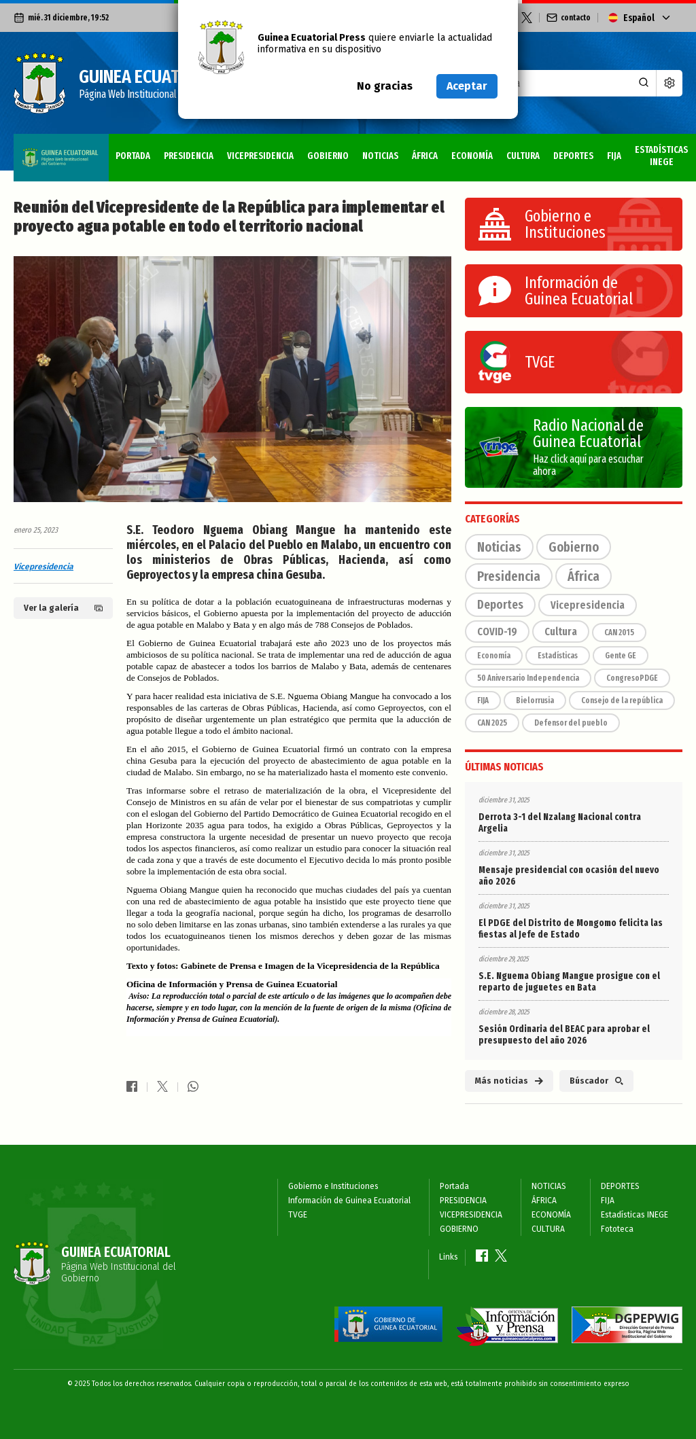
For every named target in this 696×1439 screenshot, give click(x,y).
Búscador (596, 1081)
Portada (37, 150)
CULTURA (430, 150)
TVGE (297, 1215)
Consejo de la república (622, 700)
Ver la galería (63, 608)
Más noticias (509, 1081)
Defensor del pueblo (571, 723)
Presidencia (508, 576)
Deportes (500, 604)
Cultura (560, 631)
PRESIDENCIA (94, 150)
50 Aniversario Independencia (528, 678)
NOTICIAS (286, 150)
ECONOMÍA (379, 150)
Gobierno (574, 547)
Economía (493, 655)
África (583, 576)
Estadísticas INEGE (581, 150)
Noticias (499, 547)
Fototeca (656, 150)
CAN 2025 (492, 723)
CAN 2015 (619, 632)
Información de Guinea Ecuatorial (349, 1200)
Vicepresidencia (43, 566)
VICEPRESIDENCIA (166, 150)
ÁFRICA (331, 150)
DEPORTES (480, 150)
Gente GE (620, 655)
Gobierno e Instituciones (333, 1186)
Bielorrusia (535, 700)
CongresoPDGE (632, 678)
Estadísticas (558, 655)
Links (448, 1257)
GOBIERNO (234, 150)
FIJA (522, 150)
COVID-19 (497, 631)
